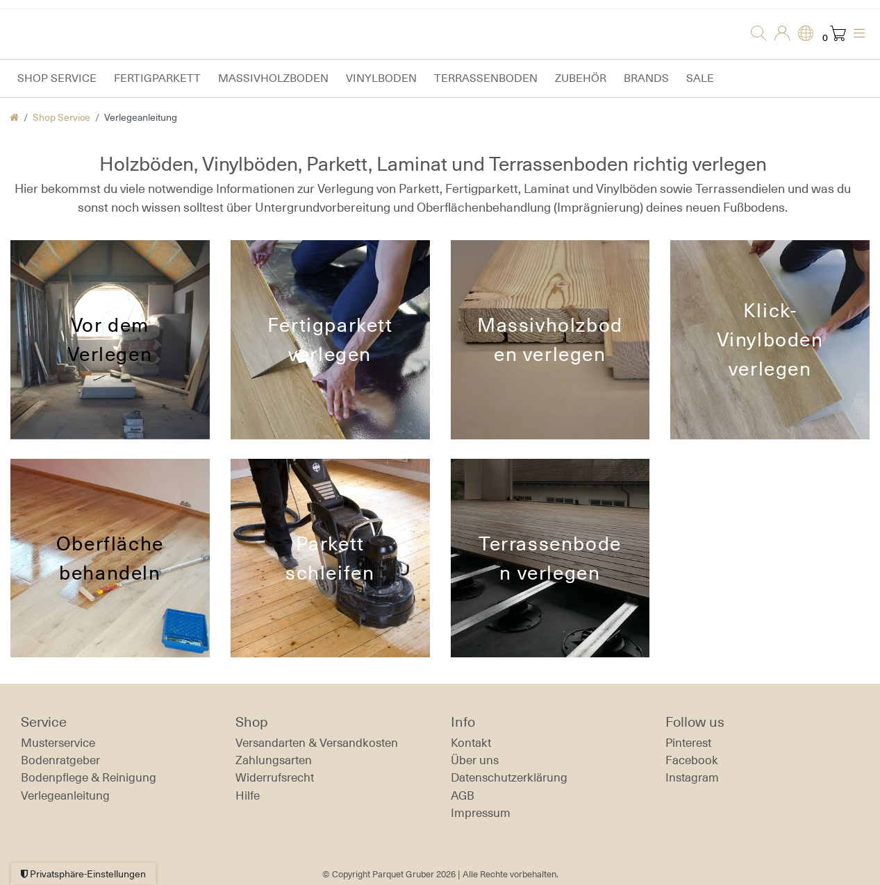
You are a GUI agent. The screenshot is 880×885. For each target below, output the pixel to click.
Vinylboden (381, 78)
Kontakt (471, 743)
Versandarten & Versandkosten (316, 743)
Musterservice (58, 743)
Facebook (691, 760)
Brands (646, 78)
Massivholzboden (273, 78)
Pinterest (688, 743)
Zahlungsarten (273, 760)
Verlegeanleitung (65, 795)
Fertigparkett (157, 78)
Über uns (475, 760)
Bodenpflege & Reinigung (88, 777)
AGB (462, 795)
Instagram (692, 777)
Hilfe (247, 795)
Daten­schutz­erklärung (509, 777)
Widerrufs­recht (274, 777)
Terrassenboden (486, 78)
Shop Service (57, 78)
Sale (700, 78)
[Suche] (754, 34)
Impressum (480, 813)
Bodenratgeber (60, 760)
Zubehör (580, 78)
